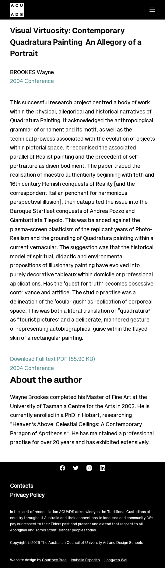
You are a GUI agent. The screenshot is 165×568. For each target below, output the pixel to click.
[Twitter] (76, 468)
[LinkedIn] (102, 468)
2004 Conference (32, 81)
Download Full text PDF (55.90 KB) (52, 359)
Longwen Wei (115, 560)
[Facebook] (62, 468)
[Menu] (152, 10)
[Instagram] (89, 468)
